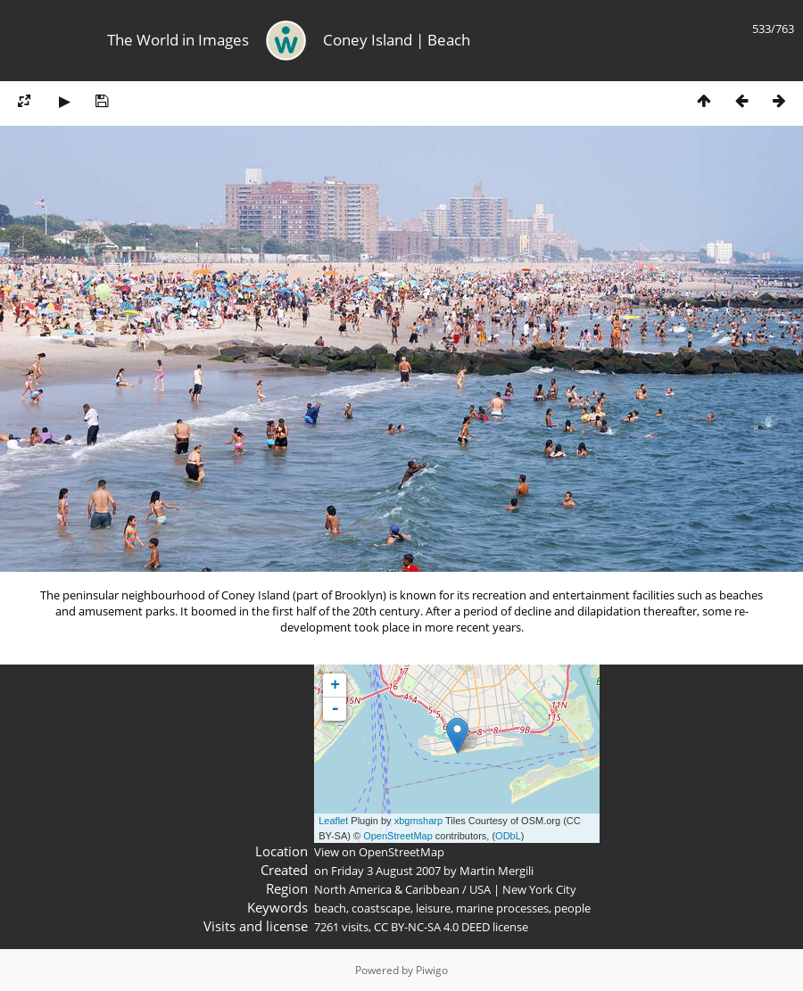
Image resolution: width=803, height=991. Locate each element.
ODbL (508, 835)
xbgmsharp (418, 820)
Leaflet (333, 820)
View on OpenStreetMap (379, 852)
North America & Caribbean (386, 889)
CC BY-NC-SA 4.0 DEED (432, 927)
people (572, 908)
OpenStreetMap (398, 835)
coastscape (381, 908)
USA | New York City (522, 889)
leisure (433, 908)
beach (330, 908)
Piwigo (432, 970)
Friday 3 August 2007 (386, 871)
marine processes (502, 908)
